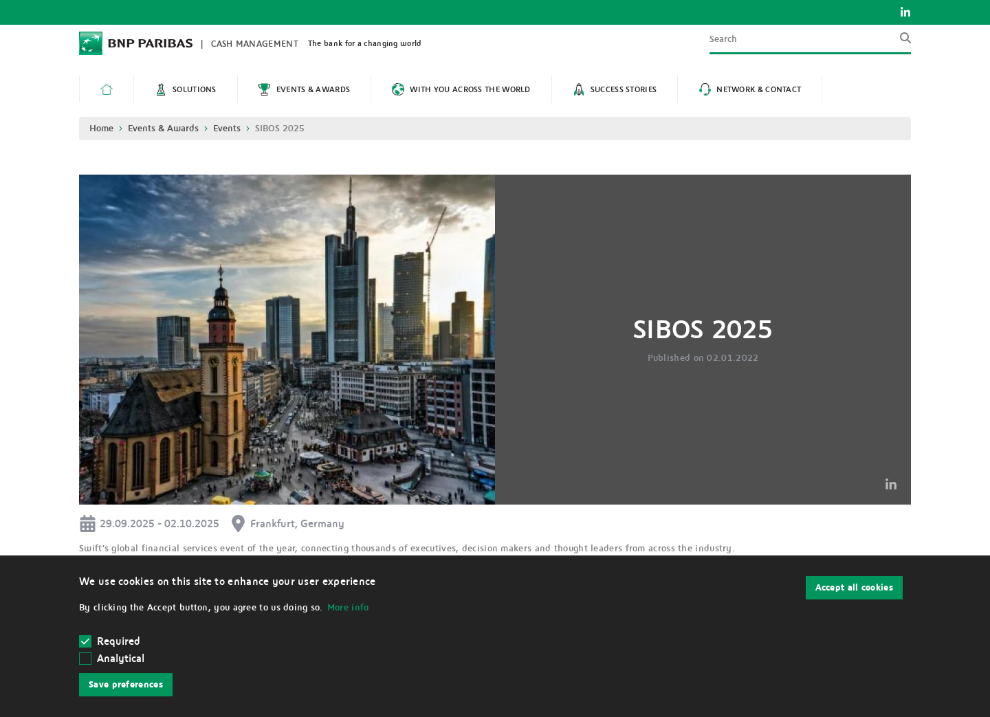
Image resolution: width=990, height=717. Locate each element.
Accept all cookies (854, 588)
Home (101, 128)
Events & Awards (163, 128)
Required (110, 641)
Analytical (120, 658)
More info (348, 608)
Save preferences (126, 685)
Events (227, 128)
